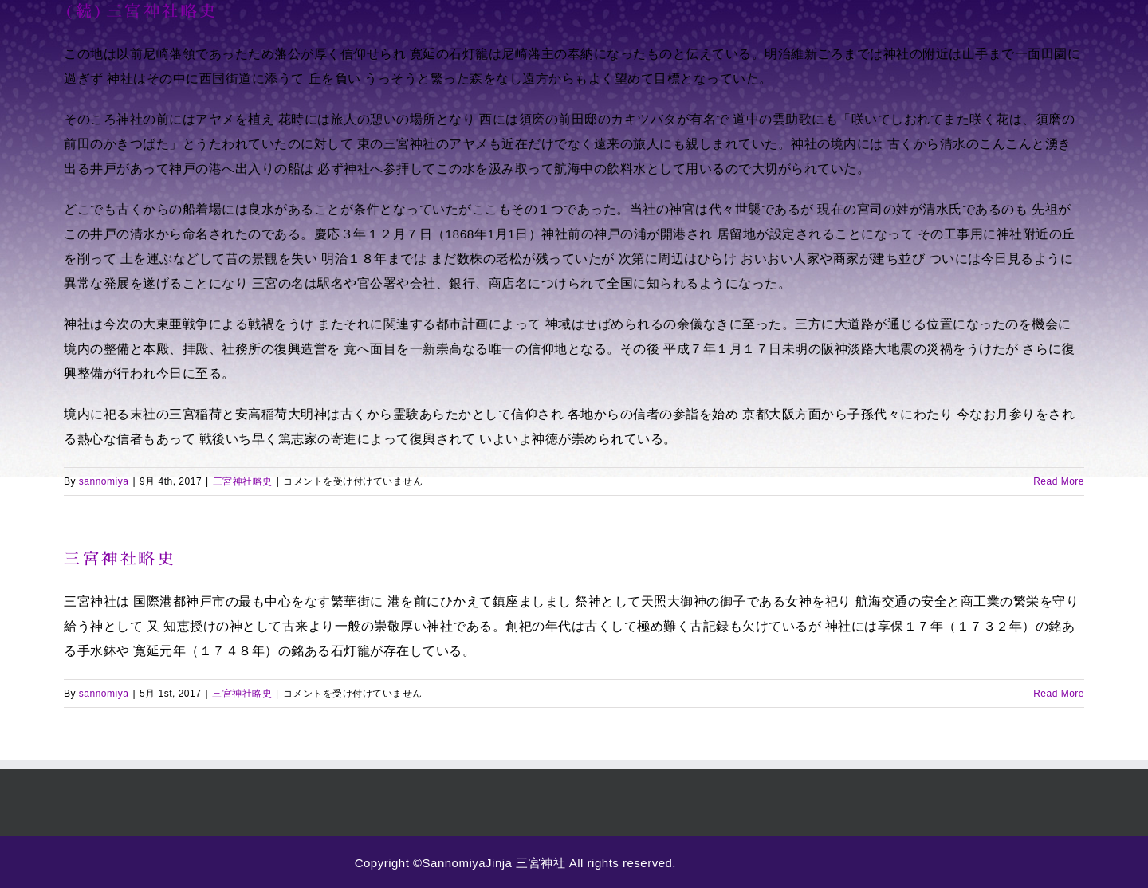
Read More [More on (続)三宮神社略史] (1058, 481)
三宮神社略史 (243, 481)
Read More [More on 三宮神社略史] (1058, 693)
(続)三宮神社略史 (141, 11)
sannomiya (104, 481)
